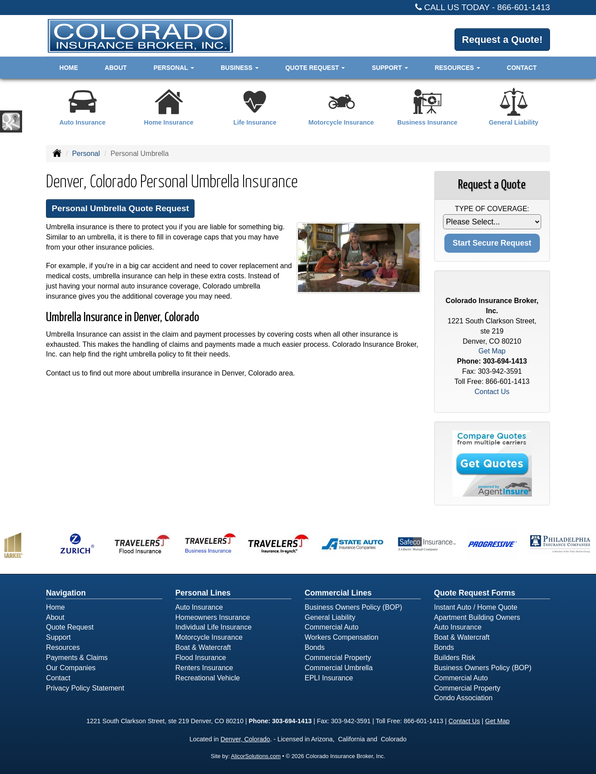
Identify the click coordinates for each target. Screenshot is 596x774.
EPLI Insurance (329, 678)
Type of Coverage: (492, 208)
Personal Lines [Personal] (203, 592)
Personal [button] (173, 67)
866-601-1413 (523, 7)
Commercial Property (338, 657)
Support (58, 637)
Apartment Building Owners (477, 617)
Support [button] (390, 67)
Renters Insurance (204, 668)
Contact (521, 67)
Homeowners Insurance (213, 617)
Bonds (315, 647)
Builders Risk (454, 657)
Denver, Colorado (245, 739)
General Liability (330, 617)
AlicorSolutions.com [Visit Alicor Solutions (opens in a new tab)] (255, 756)
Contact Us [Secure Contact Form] (491, 391)
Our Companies (71, 668)
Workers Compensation (341, 637)
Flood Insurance (201, 657)
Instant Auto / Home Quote (476, 607)
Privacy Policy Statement (85, 688)
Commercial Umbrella (339, 668)
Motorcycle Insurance (209, 637)
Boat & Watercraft (203, 647)
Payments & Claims (77, 657)
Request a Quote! (502, 39)
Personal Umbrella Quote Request (120, 208)
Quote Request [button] (315, 67)
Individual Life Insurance (214, 627)
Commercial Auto (332, 627)
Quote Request (70, 627)
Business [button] (239, 67)
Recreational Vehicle (208, 678)
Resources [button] (457, 67)
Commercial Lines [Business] (338, 592)
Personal (86, 153)
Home (68, 67)
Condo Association (463, 698)
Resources (63, 647)
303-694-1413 (505, 361)
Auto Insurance (199, 607)
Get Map (491, 351)
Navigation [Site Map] (66, 592)
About (116, 67)
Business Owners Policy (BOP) (353, 607)
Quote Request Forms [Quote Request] (475, 592)
